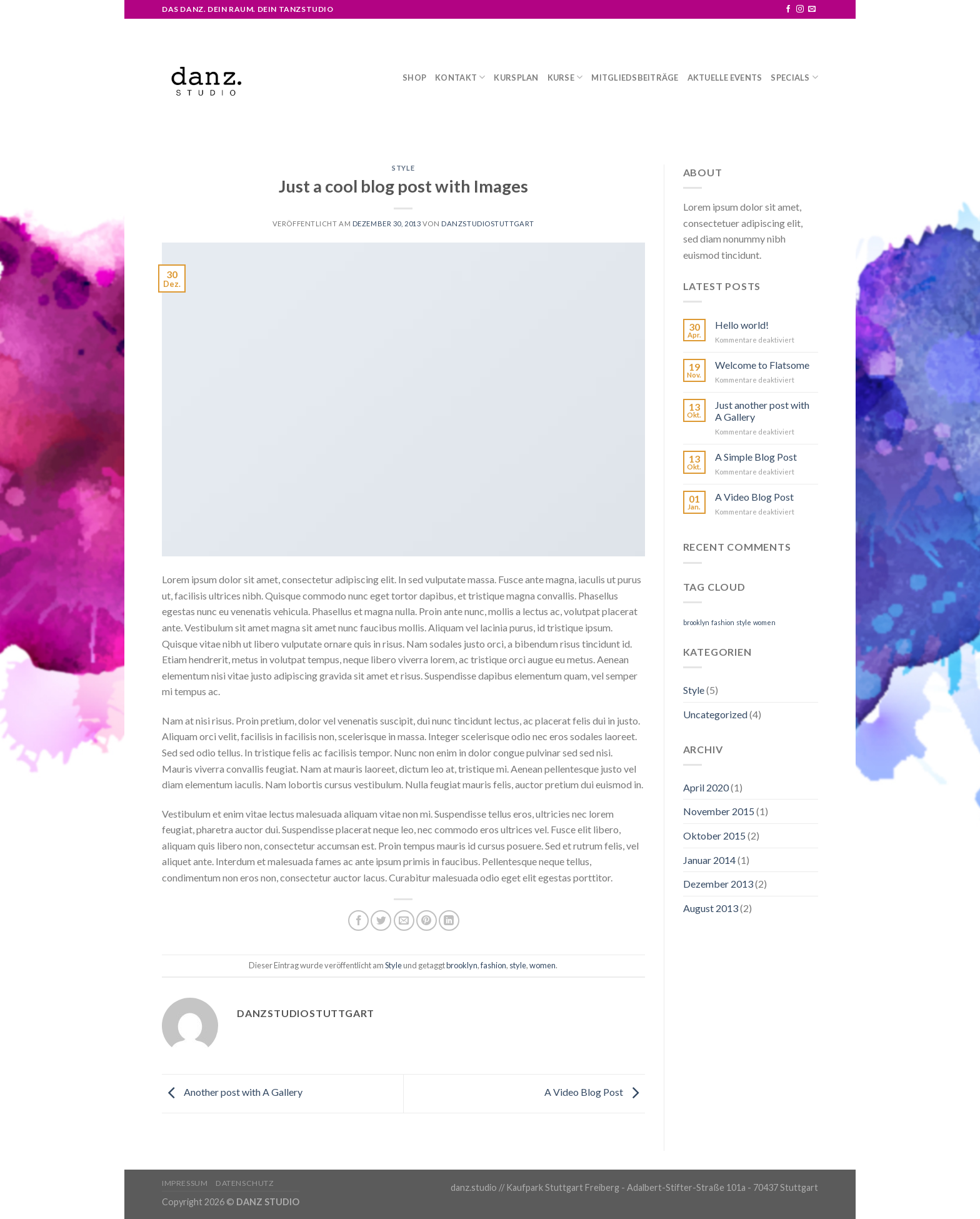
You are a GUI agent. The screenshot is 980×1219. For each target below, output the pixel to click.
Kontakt (460, 77)
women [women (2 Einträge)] (764, 622)
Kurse (565, 77)
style (517, 965)
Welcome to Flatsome (762, 365)
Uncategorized (715, 714)
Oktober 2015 (714, 835)
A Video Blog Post (594, 1092)
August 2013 (710, 908)
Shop (414, 78)
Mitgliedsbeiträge (634, 78)
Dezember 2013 (718, 884)
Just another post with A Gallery (762, 411)
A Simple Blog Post (756, 457)
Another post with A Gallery (232, 1092)
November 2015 (718, 811)
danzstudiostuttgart (487, 223)
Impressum (185, 1183)
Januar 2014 (709, 860)
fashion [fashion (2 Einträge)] (722, 622)
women (542, 965)
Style (403, 168)
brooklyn (462, 965)
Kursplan (516, 78)
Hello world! (742, 325)
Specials (794, 77)
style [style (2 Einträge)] (743, 622)
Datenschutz (245, 1183)
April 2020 (706, 787)
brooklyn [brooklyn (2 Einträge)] (696, 622)
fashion (493, 965)
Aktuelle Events (725, 78)
